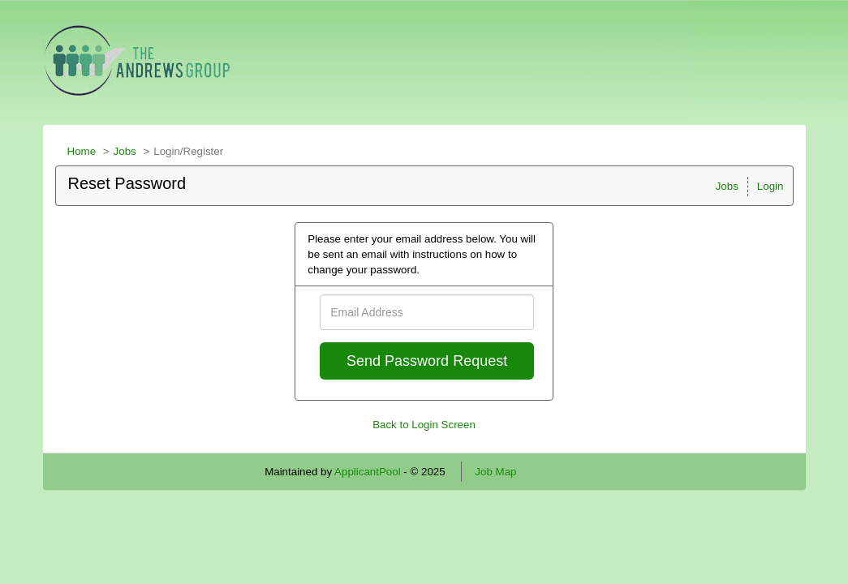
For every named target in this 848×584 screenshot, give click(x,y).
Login (770, 186)
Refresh (564, 472)
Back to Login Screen (424, 425)
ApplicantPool (367, 472)
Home (82, 151)
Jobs (125, 151)
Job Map (495, 472)
